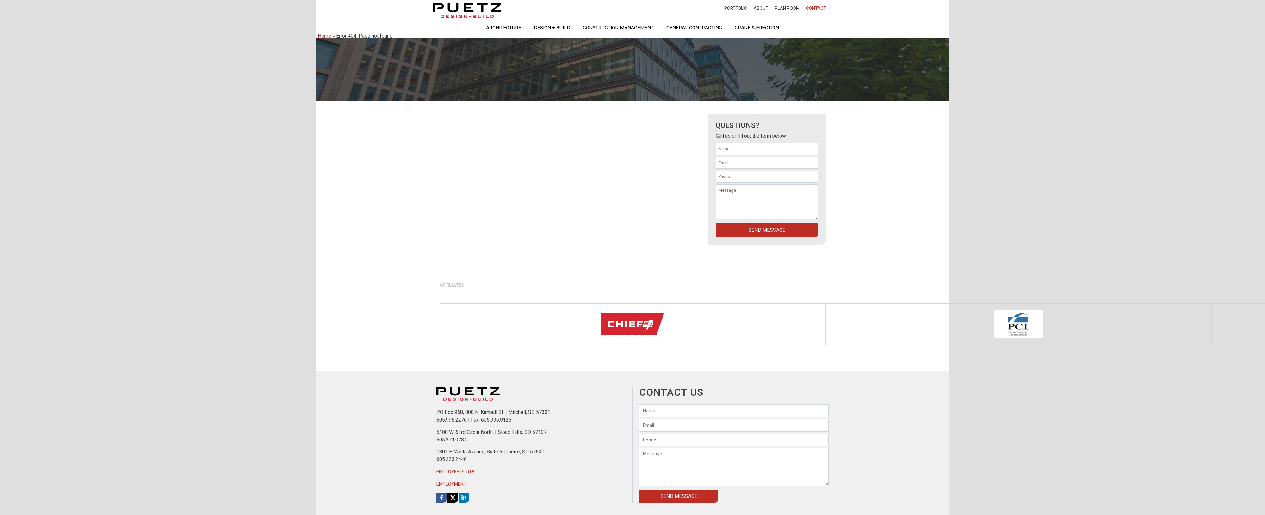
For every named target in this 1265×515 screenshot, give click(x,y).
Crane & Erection (757, 28)
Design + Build (552, 28)
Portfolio (735, 8)
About (761, 8)
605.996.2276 (451, 420)
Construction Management (618, 28)
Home (324, 36)
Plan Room (787, 8)
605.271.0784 (451, 440)
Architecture (503, 28)
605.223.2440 (451, 459)
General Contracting (694, 28)
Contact (816, 8)
